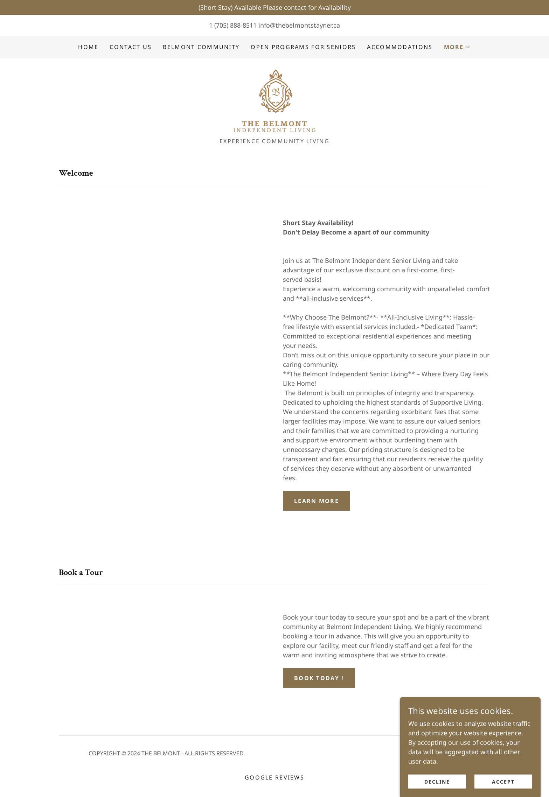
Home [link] (88, 47)
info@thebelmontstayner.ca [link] (299, 25)
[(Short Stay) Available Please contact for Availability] (274, 7)
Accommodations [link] (399, 47)
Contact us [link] (131, 47)
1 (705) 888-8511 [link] (233, 25)
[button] (457, 47)
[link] (274, 101)
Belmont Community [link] (201, 47)
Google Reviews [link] (274, 779)
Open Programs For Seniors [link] (303, 47)
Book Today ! (319, 679)
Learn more (316, 502)
